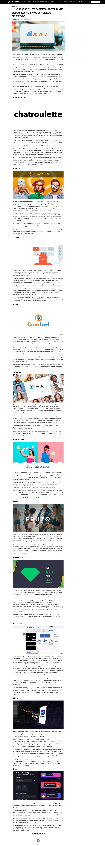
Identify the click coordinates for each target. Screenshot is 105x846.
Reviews (72, 2)
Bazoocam (61, 653)
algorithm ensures (18, 142)
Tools (65, 2)
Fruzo (62, 531)
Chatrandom (61, 468)
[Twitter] (84, 2)
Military (52, 2)
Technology (15, 6)
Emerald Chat (60, 587)
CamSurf (61, 334)
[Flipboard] (87, 2)
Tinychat (61, 401)
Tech (29, 2)
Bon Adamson (16, 19)
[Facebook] (79, 2)
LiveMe (62, 727)
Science (59, 2)
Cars (34, 2)
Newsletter (95, 2)
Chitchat (61, 798)
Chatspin (61, 197)
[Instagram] (82, 2)
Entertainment (42, 2)
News (23, 2)
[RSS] (90, 2)
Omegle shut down (29, 54)
